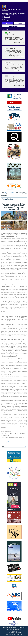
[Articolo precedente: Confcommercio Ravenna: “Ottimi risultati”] (7, 441)
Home (6, 192)
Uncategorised (12, 192)
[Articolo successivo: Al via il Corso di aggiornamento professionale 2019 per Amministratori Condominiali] (7, 442)
